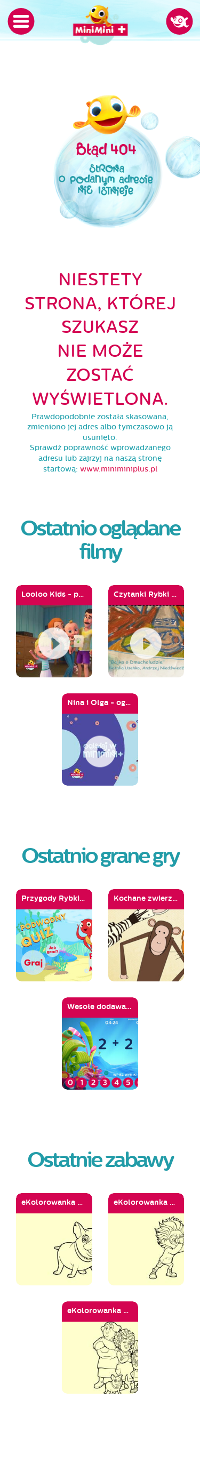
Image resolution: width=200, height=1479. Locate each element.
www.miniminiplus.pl (118, 469)
